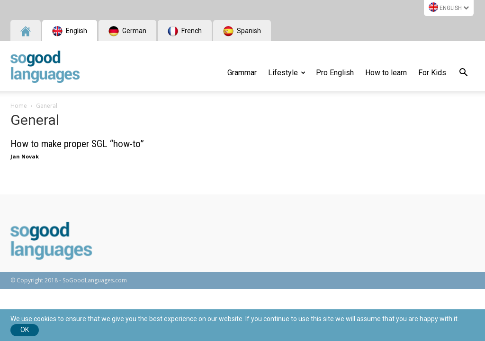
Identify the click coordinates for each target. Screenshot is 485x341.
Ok (24, 329)
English (449, 7)
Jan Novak (24, 156)
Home (18, 106)
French (185, 31)
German (127, 31)
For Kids (432, 72)
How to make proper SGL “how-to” (77, 143)
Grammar (242, 72)
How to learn (386, 72)
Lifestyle (286, 72)
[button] (463, 74)
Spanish (242, 31)
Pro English (335, 72)
